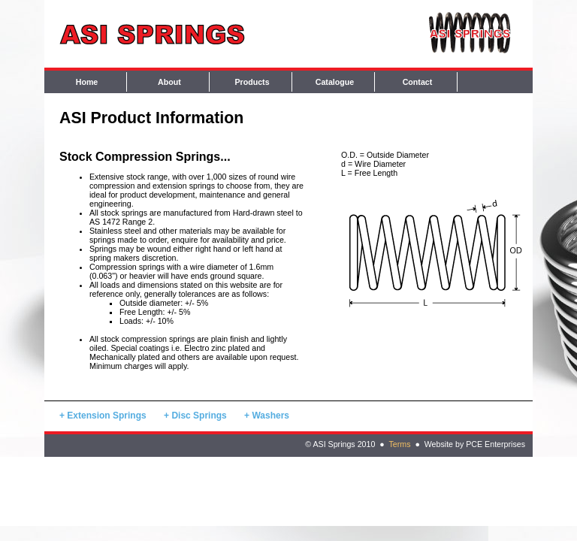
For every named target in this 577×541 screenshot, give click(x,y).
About (169, 81)
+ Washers (266, 415)
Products (251, 81)
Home (87, 81)
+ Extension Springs (103, 415)
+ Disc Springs (195, 415)
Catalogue (335, 81)
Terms (399, 444)
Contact (418, 81)
